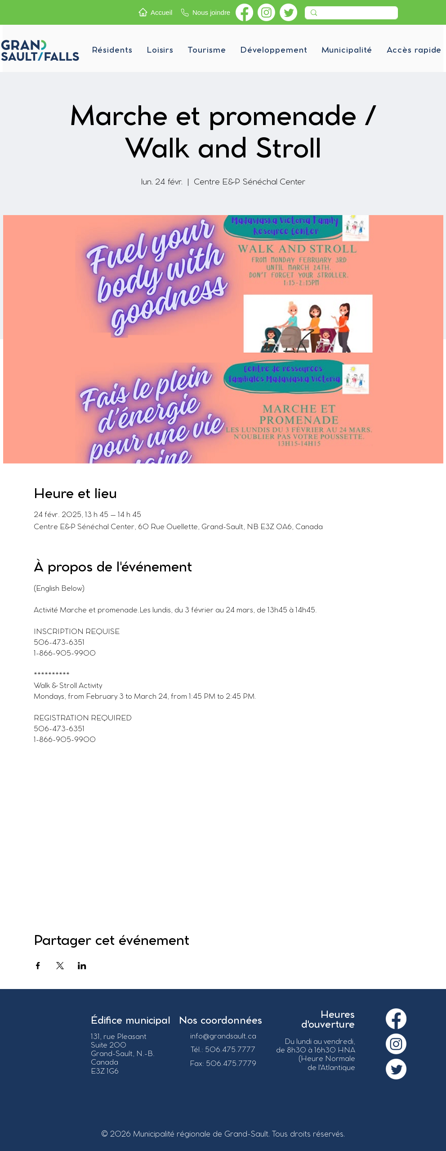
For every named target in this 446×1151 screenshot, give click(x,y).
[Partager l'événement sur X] (60, 965)
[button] (112, 50)
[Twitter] (288, 12)
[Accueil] (157, 12)
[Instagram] (266, 12)
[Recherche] (350, 15)
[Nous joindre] (205, 12)
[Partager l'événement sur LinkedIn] (82, 965)
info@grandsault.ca (223, 1036)
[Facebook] (244, 12)
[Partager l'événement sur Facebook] (38, 965)
